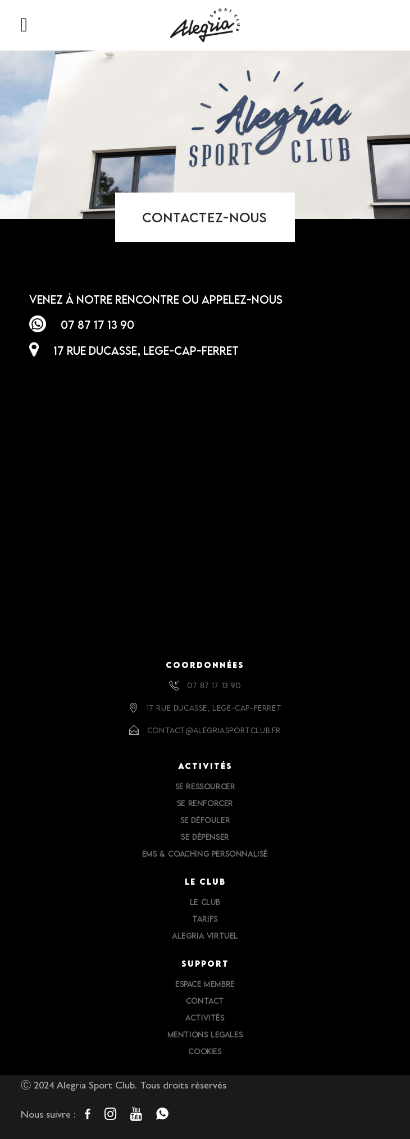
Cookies (204, 1051)
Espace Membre (205, 984)
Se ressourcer (205, 786)
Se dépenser (205, 836)
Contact (205, 1000)
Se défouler (205, 820)
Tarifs (205, 918)
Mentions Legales (205, 1034)
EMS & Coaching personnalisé (205, 853)
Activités (204, 1017)
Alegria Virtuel (205, 935)
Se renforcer (205, 803)
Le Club (205, 902)
